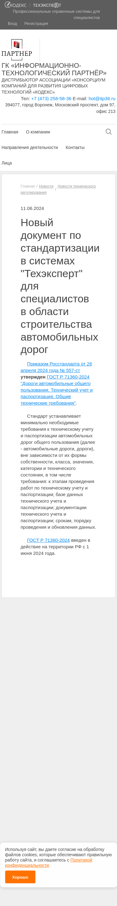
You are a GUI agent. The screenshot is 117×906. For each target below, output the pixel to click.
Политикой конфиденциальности (48, 859)
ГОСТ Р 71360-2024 (48, 540)
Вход (12, 23)
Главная (10, 131)
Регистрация (36, 23)
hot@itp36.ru (102, 98)
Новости (46, 186)
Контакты (75, 147)
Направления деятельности (30, 147)
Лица (7, 162)
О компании (38, 131)
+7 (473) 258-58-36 (51, 98)
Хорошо (20, 874)
